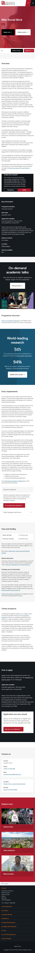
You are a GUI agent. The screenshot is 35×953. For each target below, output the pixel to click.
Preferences (10, 190)
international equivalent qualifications (14, 481)
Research (5, 918)
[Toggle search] (28, 3)
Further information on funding (11, 594)
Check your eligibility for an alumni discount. (17, 564)
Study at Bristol (7, 914)
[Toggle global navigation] (33, 3)
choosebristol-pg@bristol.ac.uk (12, 774)
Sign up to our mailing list (12, 729)
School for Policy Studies (10, 789)
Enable (24, 190)
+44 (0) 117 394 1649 (9, 768)
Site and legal (6, 938)
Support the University (9, 926)
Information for (7, 906)
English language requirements (12, 512)
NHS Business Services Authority (11, 590)
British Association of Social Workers (19, 168)
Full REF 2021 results (16, 374)
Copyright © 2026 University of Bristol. (13, 950)
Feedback (6, 883)
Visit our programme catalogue (10, 321)
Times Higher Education (23, 356)
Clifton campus (6, 246)
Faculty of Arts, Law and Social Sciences (14, 784)
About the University (8, 922)
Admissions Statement (9, 489)
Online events (21, 32)
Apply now (6, 32)
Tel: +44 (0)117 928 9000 (8, 903)
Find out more (16, 286)
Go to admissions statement (13, 505)
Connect (5, 910)
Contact (4, 888)
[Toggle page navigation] (2, 50)
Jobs (4, 930)
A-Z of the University (8, 934)
